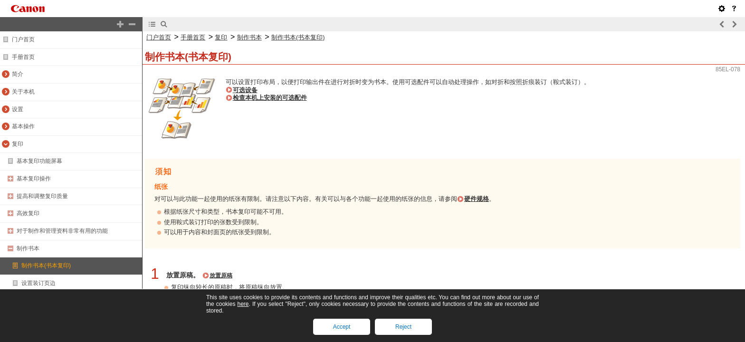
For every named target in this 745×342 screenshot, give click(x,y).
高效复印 (28, 213)
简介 (17, 74)
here (242, 304)
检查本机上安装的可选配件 (270, 97)
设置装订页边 (38, 283)
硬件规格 (476, 198)
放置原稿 (221, 275)
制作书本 (28, 248)
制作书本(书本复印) (46, 265)
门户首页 (23, 39)
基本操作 (23, 126)
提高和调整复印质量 (42, 196)
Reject (403, 326)
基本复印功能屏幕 (39, 161)
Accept (342, 326)
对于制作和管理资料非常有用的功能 (62, 231)
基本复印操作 (34, 178)
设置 (17, 109)
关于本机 (23, 91)
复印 (17, 144)
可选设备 (245, 90)
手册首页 (23, 57)
